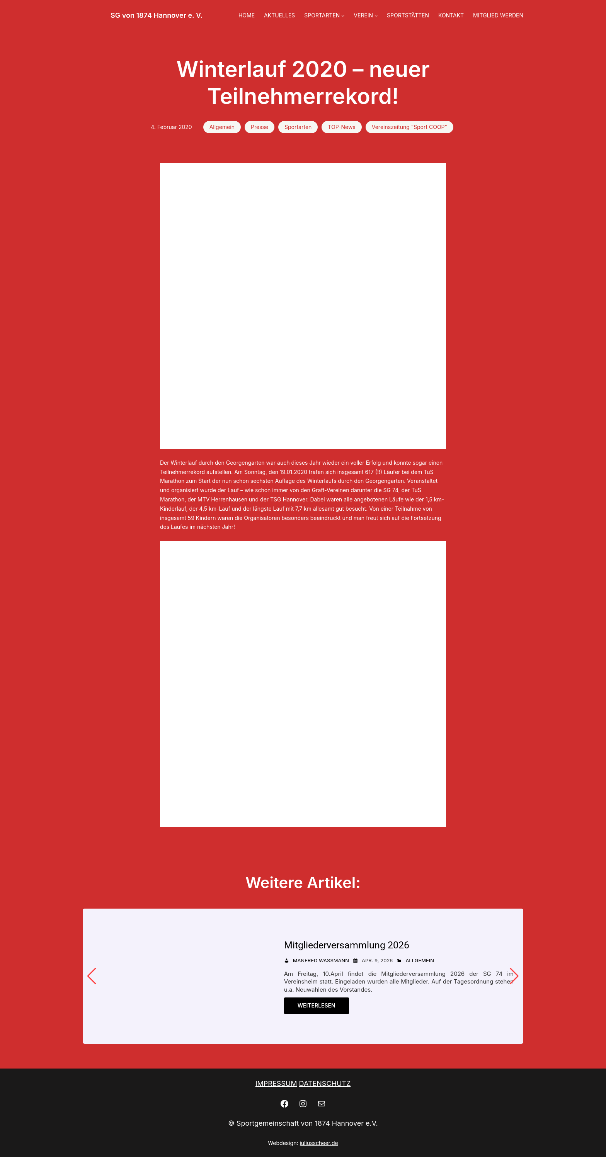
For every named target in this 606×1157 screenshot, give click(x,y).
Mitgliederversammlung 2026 (346, 945)
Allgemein (222, 127)
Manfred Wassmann (321, 960)
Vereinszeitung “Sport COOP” (409, 127)
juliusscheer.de (319, 1143)
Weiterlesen (316, 1005)
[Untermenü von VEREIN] (376, 15)
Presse (259, 127)
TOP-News (341, 127)
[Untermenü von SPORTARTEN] (342, 15)
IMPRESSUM (276, 1083)
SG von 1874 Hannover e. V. (157, 15)
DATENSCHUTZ (325, 1083)
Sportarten (298, 127)
